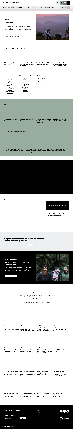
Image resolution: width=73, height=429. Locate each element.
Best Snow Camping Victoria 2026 (57, 205)
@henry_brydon (15, 36)
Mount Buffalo (25, 87)
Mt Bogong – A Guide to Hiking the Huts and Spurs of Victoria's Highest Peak (27, 329)
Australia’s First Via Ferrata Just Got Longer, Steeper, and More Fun (43, 395)
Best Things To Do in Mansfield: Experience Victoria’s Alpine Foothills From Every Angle (36, 151)
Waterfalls (40, 79)
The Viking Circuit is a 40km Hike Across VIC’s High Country (27, 119)
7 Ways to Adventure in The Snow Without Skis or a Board (57, 214)
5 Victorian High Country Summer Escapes (10, 63)
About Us (38, 410)
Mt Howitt (25, 90)
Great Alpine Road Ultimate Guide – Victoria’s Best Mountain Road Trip (27, 395)
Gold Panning (10, 85)
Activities (35, 7)
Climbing (10, 82)
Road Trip (10, 90)
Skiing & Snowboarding (10, 91)
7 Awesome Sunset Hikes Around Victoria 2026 (11, 350)
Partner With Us (39, 412)
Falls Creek (25, 79)
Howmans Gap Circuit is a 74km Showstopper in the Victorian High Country (11, 373)
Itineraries (27, 7)
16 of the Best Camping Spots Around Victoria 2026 (11, 328)
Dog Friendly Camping (40, 78)
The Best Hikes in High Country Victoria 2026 (42, 63)
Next (46, 401)
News (4, 7)
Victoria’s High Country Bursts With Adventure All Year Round (27, 64)
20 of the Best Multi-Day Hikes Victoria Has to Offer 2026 (60, 329)
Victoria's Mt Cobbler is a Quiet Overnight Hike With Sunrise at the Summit (11, 395)
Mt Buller (25, 88)
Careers (37, 414)
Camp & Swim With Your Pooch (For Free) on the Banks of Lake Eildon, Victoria (43, 373)
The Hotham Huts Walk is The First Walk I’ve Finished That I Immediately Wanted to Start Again (43, 120)
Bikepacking (10, 79)
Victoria (10, 9)
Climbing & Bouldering (40, 391)
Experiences (19, 7)
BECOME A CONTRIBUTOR (11, 276)
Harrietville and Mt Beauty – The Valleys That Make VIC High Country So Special (60, 64)
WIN (53, 7)
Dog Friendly (38, 369)
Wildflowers (40, 81)
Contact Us (38, 416)
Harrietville (25, 81)
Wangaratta (25, 91)
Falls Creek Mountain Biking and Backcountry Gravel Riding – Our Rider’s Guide (56, 151)
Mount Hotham (25, 84)
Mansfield (25, 82)
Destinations (11, 7)
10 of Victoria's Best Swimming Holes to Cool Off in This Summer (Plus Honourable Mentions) (44, 352)
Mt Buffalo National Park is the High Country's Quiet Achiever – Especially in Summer (43, 330)
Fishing (10, 84)
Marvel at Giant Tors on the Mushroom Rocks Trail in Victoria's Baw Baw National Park (27, 373)
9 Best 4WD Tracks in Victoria (58, 350)
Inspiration (47, 7)
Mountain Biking (10, 88)
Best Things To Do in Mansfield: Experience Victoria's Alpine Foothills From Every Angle (60, 373)
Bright (25, 78)
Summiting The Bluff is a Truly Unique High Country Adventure (11, 119)
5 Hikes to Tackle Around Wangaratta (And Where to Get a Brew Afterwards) (60, 119)
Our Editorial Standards (40, 418)
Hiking (10, 87)
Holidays (54, 369)
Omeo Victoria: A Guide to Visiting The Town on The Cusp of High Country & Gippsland (14, 151)
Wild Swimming (10, 93)
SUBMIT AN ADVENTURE (8, 426)
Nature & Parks (39, 325)
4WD (10, 78)
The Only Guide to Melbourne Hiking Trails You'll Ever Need (59, 395)
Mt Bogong (25, 85)
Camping (10, 81)
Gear (41, 7)
